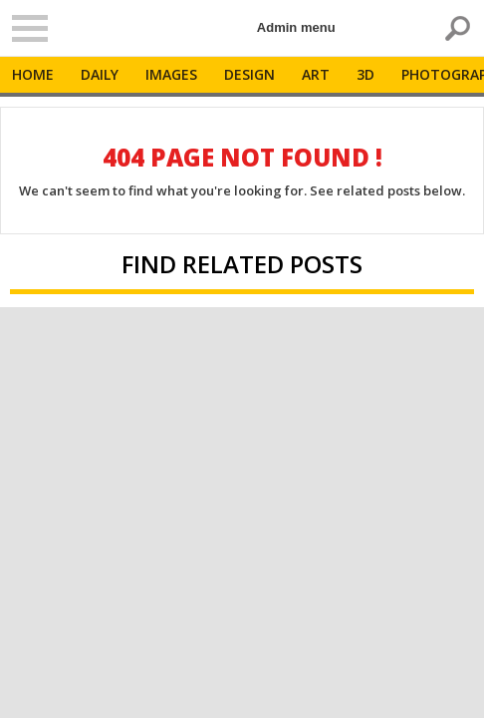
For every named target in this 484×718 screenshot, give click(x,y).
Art (316, 74)
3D (365, 74)
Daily (100, 74)
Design (249, 74)
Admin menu (296, 27)
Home (33, 74)
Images (171, 74)
